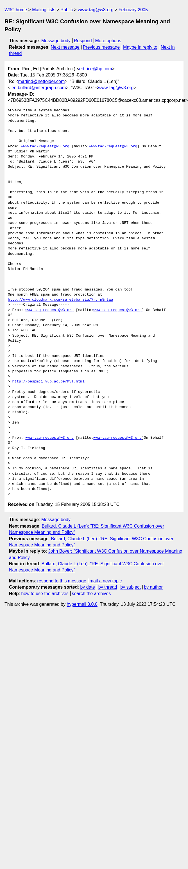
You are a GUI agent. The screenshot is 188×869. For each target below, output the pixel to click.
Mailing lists (43, 9)
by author (153, 587)
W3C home (15, 9)
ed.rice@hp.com (95, 68)
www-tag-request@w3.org (45, 146)
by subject (130, 587)
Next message (65, 47)
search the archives (91, 593)
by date (87, 587)
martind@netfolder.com (41, 81)
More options (108, 40)
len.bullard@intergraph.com (38, 87)
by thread (107, 587)
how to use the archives (45, 593)
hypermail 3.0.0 (82, 604)
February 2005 (133, 9)
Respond (83, 40)
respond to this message (61, 580)
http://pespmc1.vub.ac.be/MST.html (48, 381)
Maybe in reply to (140, 47)
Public (66, 9)
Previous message (101, 47)
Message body (56, 40)
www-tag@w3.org (96, 9)
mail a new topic (106, 580)
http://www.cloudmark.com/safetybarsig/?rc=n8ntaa (60, 299)
